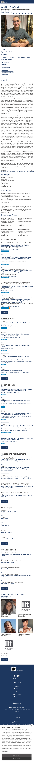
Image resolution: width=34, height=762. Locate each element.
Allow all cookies (16, 755)
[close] (31, 725)
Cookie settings (16, 758)
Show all (4, 312)
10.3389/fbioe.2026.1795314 (9, 263)
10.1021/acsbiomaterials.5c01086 (10, 306)
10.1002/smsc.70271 (7, 290)
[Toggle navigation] (32, 1)
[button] (14, 14)
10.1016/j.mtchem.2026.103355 (10, 249)
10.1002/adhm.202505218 (8, 276)
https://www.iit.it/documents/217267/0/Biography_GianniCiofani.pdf (17, 171)
